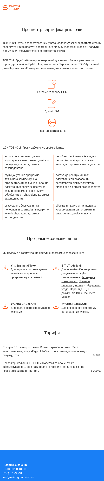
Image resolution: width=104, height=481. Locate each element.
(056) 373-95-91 (12, 473)
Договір (78, 285)
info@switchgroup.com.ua (18, 477)
